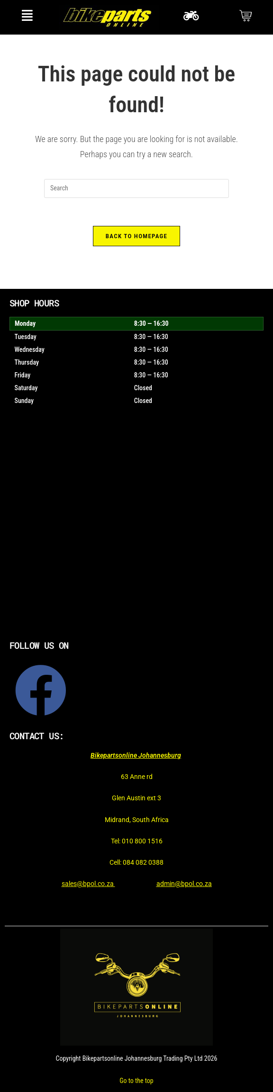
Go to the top (136, 1080)
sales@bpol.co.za (88, 884)
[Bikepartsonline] (136, 533)
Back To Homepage (136, 236)
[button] (27, 15)
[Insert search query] (136, 188)
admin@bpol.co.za (184, 884)
